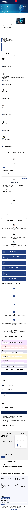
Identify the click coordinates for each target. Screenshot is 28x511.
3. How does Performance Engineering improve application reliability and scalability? (11, 468)
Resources (23, 486)
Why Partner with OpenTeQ (17, 479)
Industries (9, 478)
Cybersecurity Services (4, 484)
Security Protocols (17, 488)
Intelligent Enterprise (3, 482)
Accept (12, 509)
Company (22, 478)
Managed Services (3, 485)
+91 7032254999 (4, 496)
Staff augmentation (3, 486)
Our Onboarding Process (16, 487)
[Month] (19, 436)
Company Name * (11, 445)
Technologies (16, 489)
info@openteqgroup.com (5, 493)
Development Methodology (16, 486)
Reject (16, 509)
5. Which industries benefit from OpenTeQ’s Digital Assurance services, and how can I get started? (13, 473)
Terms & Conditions (5, 455)
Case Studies (22, 488)
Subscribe (3, 504)
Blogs (21, 487)
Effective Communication (16, 484)
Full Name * (3, 441)
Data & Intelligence (3, 483)
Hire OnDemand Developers (5, 498)
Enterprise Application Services (4, 481)
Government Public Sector (10, 485)
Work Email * (10, 441)
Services (2, 478)
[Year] (22, 436)
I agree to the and (7, 455)
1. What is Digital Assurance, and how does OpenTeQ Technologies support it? (10, 464)
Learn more (20, 507)
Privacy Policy (9, 454)
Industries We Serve (17, 490)
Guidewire (2, 487)
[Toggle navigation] (25, 1)
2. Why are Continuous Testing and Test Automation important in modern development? (11, 466)
